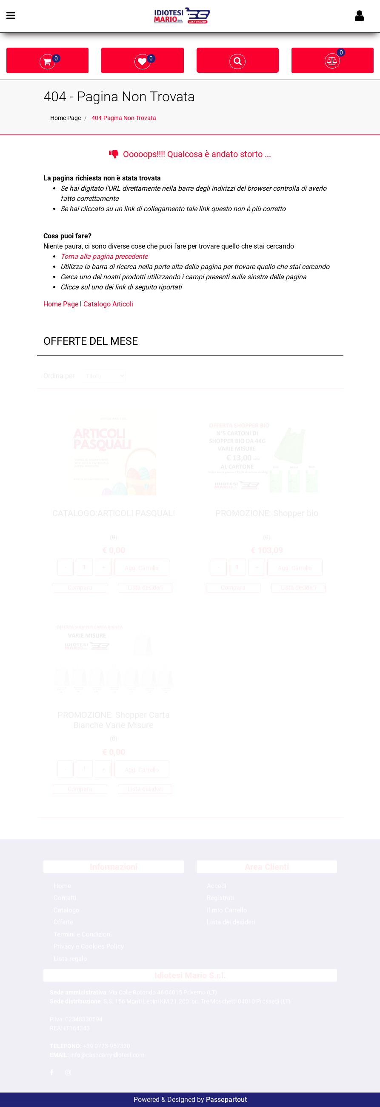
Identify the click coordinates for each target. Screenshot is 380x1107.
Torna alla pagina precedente (104, 256)
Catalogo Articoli (108, 304)
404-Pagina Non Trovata (123, 117)
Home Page (65, 117)
